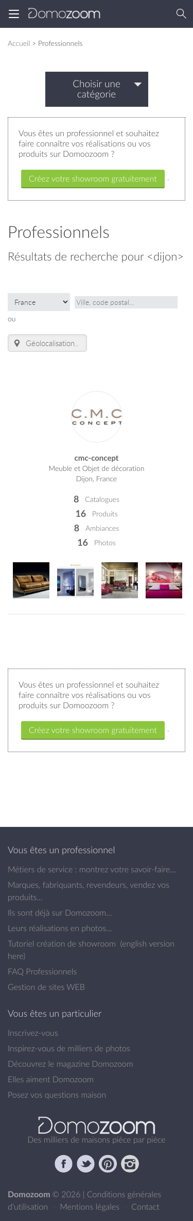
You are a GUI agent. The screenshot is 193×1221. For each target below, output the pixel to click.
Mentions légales (90, 1206)
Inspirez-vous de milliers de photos (69, 1048)
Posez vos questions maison (57, 1094)
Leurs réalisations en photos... (60, 928)
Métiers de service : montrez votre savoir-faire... (92, 869)
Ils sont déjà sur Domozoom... (60, 912)
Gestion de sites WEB (46, 986)
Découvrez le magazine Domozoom (70, 1063)
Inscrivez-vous (33, 1032)
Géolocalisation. (44, 343)
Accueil (19, 43)
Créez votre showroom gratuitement (93, 178)
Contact (145, 1206)
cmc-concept (97, 457)
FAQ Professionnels (42, 971)
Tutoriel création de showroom (62, 943)
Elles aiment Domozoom (51, 1079)
